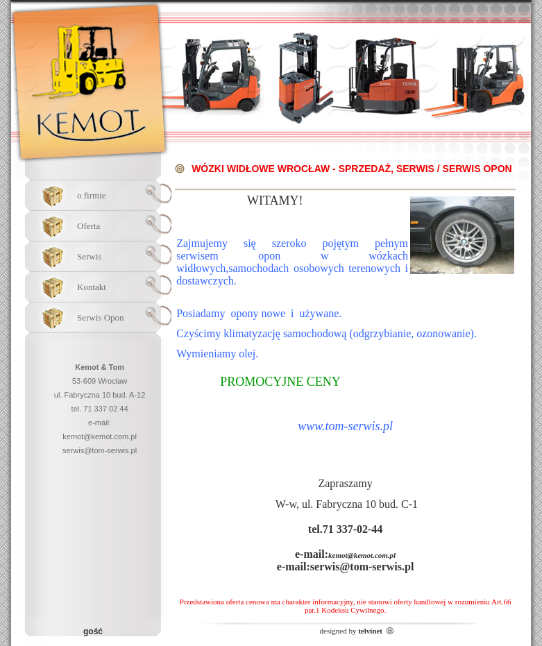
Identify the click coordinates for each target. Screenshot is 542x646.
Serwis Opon (100, 317)
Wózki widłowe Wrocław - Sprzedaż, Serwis (313, 168)
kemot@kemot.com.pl (99, 436)
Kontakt (91, 287)
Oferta (88, 226)
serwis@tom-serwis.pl (99, 450)
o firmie (91, 195)
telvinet (370, 631)
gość (93, 631)
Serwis (89, 256)
